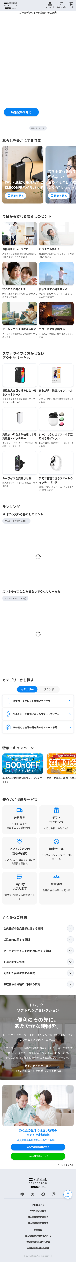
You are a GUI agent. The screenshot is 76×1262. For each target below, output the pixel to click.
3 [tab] (40, 128)
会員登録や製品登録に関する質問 (39, 928)
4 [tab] (43, 128)
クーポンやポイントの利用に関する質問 (39, 951)
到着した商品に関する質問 (39, 973)
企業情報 (38, 1229)
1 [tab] (34, 128)
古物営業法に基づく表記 (38, 1247)
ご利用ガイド (38, 1205)
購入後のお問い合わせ (38, 1222)
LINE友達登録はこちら (38, 1156)
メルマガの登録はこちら (38, 1146)
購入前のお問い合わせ (38, 1216)
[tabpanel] (38, 68)
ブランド (49, 689)
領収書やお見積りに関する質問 (39, 984)
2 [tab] (36, 128)
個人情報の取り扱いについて (38, 1235)
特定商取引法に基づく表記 (38, 1241)
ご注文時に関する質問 (39, 939)
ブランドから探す (38, 1211)
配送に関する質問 (39, 962)
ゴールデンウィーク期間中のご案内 (38, 12)
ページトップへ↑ (65, 1164)
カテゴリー (27, 689)
